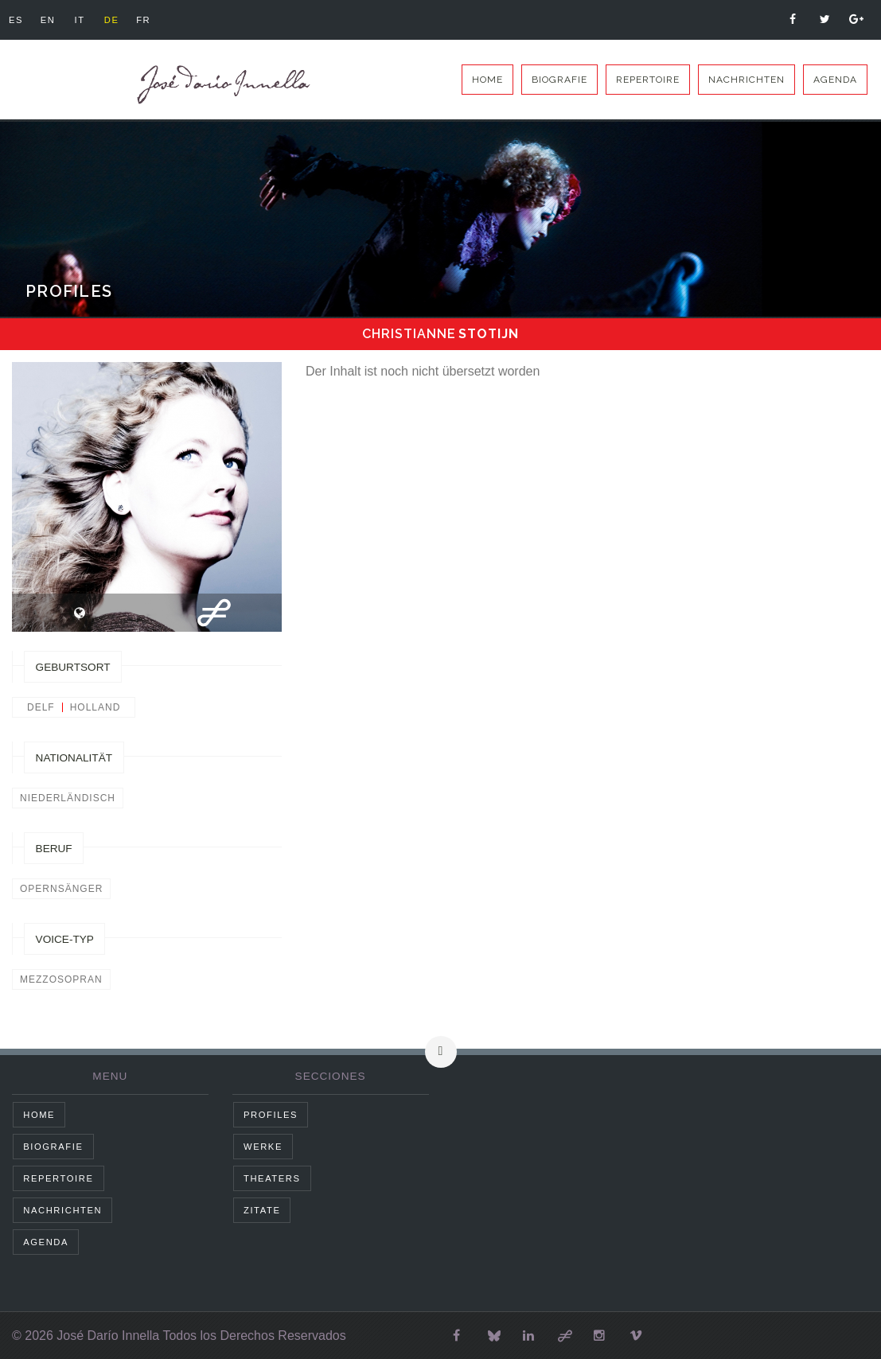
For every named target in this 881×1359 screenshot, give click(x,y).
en (50, 20)
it (84, 20)
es (17, 20)
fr (152, 20)
